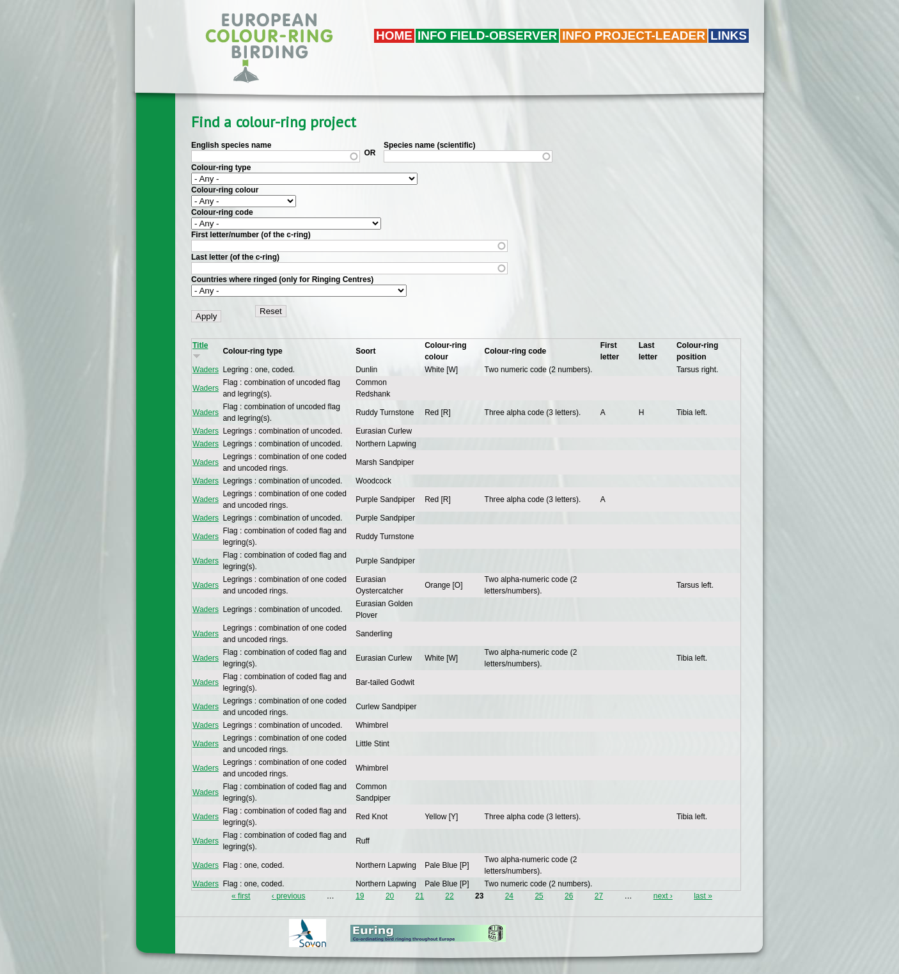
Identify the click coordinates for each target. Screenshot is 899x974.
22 (449, 896)
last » (703, 896)
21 (420, 896)
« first (240, 896)
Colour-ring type (221, 167)
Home (394, 35)
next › (663, 896)
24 (509, 896)
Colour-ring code (222, 212)
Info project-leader (633, 35)
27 (599, 896)
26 (569, 896)
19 (360, 896)
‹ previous (289, 896)
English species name (231, 145)
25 (539, 896)
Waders (205, 369)
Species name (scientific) (429, 145)
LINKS (728, 35)
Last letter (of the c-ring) (235, 257)
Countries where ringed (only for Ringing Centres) (282, 279)
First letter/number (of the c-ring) (251, 234)
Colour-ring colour (224, 189)
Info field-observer (487, 35)
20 (390, 896)
